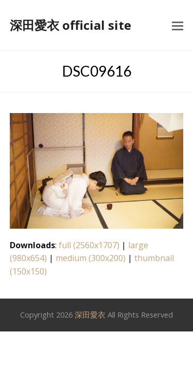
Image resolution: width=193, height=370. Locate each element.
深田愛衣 (90, 314)
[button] (177, 25)
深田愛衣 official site (70, 24)
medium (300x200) (91, 258)
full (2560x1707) (89, 245)
